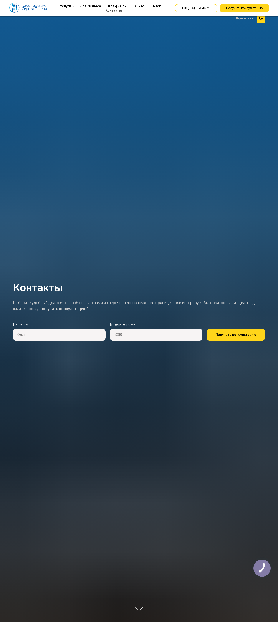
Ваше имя (21, 324)
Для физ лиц (118, 6)
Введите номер (124, 324)
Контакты (113, 10)
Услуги (66, 6)
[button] (196, 8)
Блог (157, 6)
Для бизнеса (90, 6)
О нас (140, 6)
